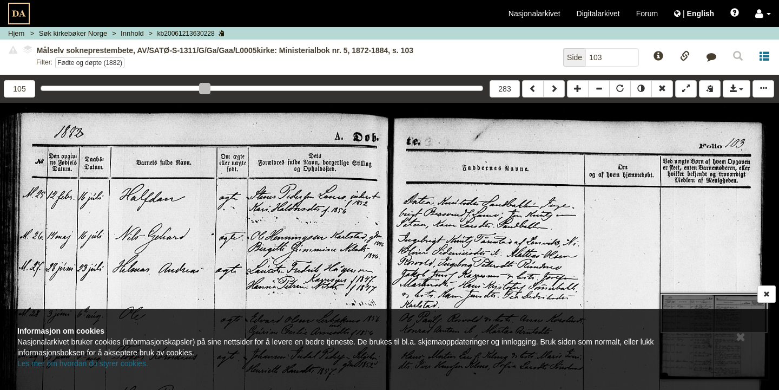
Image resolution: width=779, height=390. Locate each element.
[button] (763, 13)
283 (504, 88)
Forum (647, 13)
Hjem (16, 33)
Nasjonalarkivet (534, 13)
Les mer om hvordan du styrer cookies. (82, 363)
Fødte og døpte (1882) (89, 63)
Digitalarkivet (598, 13)
